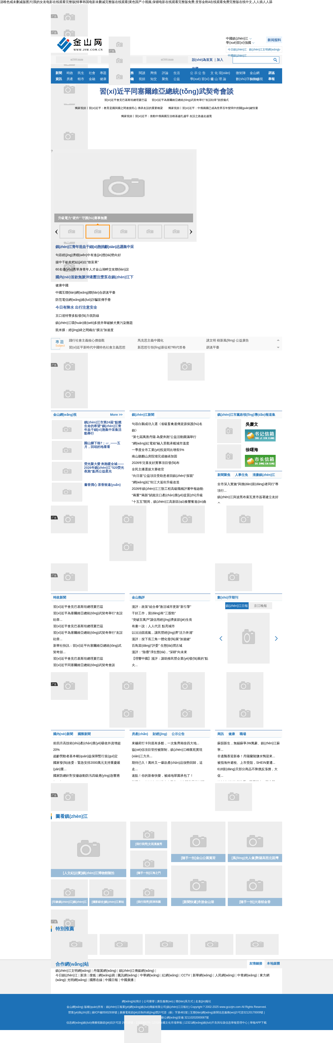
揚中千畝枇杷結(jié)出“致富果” (77, 262)
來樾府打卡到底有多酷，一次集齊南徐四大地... (165, 743)
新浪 (83, 975)
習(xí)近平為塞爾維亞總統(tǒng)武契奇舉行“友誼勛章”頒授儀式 (190, 100)
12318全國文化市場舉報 (167, 1022)
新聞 (59, 73)
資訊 (59, 79)
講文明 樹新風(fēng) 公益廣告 (227, 340)
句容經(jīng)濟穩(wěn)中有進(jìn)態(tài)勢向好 (88, 255)
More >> (116, 414)
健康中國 (62, 285)
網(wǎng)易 (107, 975)
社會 (92, 73)
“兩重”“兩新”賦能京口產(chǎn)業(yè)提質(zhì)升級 (167, 495)
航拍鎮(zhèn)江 (256, 79)
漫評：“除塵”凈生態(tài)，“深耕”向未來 (159, 652)
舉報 (271, 79)
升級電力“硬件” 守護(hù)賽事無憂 (82, 218)
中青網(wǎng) (247, 975)
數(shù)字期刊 (227, 597)
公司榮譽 (149, 1001)
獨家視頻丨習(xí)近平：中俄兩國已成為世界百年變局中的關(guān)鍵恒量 (213, 108)
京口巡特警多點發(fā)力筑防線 (77, 315)
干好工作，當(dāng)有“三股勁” (154, 613)
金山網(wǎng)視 (256, 73)
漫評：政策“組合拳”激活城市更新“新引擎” (161, 606)
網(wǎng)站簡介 (132, 1001)
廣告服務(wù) (165, 1001)
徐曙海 (252, 449)
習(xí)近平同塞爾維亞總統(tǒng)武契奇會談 (166, 91)
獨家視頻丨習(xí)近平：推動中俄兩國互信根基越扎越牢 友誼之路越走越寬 (166, 116)
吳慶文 (252, 424)
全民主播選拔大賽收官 (148, 469)
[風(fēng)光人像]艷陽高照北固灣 (254, 858)
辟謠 (271, 73)
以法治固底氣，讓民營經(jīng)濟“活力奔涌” (162, 632)
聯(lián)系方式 (184, 1001)
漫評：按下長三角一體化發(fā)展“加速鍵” (161, 639)
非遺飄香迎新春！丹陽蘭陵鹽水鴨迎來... (246, 756)
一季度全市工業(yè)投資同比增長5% (158, 450)
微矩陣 (241, 73)
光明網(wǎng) (77, 980)
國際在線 (95, 980)
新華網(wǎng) (202, 975)
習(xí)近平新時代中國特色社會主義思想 (97, 347)
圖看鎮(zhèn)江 (72, 816)
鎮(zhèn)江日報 (237, 606)
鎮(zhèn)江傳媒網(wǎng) (136, 970)
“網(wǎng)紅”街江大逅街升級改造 (155, 482)
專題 (103, 73)
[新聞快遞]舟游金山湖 (198, 902)
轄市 (81, 79)
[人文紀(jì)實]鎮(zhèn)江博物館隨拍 (88, 873)
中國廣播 (127, 980)
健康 (103, 79)
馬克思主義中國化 (150, 340)
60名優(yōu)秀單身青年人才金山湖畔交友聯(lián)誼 (92, 269)
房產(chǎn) (71, 79)
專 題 (60, 343)
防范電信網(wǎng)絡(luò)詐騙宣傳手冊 (83, 299)
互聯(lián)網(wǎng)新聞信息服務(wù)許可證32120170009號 (226, 1012)
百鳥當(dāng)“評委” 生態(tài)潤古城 (157, 645)
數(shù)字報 (243, 79)
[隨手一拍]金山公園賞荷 (198, 858)
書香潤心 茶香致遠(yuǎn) (102, 485)
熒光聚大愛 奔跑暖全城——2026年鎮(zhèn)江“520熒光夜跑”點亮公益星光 (104, 467)
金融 (92, 79)
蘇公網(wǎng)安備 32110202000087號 (166, 1017)
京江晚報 (260, 606)
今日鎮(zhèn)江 (237, 49)
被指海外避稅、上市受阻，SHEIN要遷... (246, 762)
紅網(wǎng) (170, 975)
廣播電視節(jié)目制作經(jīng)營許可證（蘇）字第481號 (154, 1012)
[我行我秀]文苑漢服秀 (148, 844)
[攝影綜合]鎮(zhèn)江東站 (108, 901)
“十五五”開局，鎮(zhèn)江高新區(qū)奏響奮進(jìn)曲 (169, 501)
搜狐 (92, 975)
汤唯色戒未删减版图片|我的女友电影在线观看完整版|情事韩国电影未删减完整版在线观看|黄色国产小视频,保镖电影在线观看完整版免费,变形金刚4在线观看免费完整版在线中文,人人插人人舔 (136, 2)
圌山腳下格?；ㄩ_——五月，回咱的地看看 (102, 445)
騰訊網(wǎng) (127, 975)
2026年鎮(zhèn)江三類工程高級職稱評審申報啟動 (167, 488)
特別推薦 (65, 928)
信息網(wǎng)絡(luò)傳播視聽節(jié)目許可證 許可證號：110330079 (108, 1022)
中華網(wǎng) (150, 975)
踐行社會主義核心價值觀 (87, 340)
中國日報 (111, 980)
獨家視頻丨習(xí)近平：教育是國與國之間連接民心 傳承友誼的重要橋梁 (119, 108)
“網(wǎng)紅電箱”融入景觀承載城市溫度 (160, 443)
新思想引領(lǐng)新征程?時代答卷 (162, 347)
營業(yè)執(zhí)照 (79, 1012)
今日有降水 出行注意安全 (76, 307)
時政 (70, 73)
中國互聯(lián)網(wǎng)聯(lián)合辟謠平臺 (85, 292)
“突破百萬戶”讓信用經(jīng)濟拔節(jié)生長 (162, 619)
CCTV (185, 975)
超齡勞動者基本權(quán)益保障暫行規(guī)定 (85, 756)
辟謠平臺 (212, 347)
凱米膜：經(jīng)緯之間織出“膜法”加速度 (85, 330)
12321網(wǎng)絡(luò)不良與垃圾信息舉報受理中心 (216, 1022)
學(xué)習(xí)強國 (238, 42)
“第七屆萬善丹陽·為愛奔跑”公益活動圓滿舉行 (164, 437)
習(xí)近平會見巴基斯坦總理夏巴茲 (125, 100)
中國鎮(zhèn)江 (237, 38)
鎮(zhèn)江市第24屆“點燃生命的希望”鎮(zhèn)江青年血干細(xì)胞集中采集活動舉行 (103, 427)
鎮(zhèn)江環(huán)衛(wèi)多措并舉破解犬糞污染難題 (94, 323)
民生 (81, 73)
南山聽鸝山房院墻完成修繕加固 (154, 456)
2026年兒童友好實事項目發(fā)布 (155, 463)
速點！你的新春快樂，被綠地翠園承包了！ (162, 775)
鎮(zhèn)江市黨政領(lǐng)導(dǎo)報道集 (246, 414)
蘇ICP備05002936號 (104, 1012)
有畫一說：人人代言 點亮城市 (153, 626)
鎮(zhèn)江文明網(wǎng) (264, 49)
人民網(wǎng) (225, 975)
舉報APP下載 (258, 1022)
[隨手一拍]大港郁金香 (255, 902)
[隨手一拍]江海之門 (149, 873)
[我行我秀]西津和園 (149, 901)
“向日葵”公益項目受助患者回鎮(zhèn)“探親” (163, 476)
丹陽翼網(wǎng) (104, 970)
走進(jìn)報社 (203, 1001)
